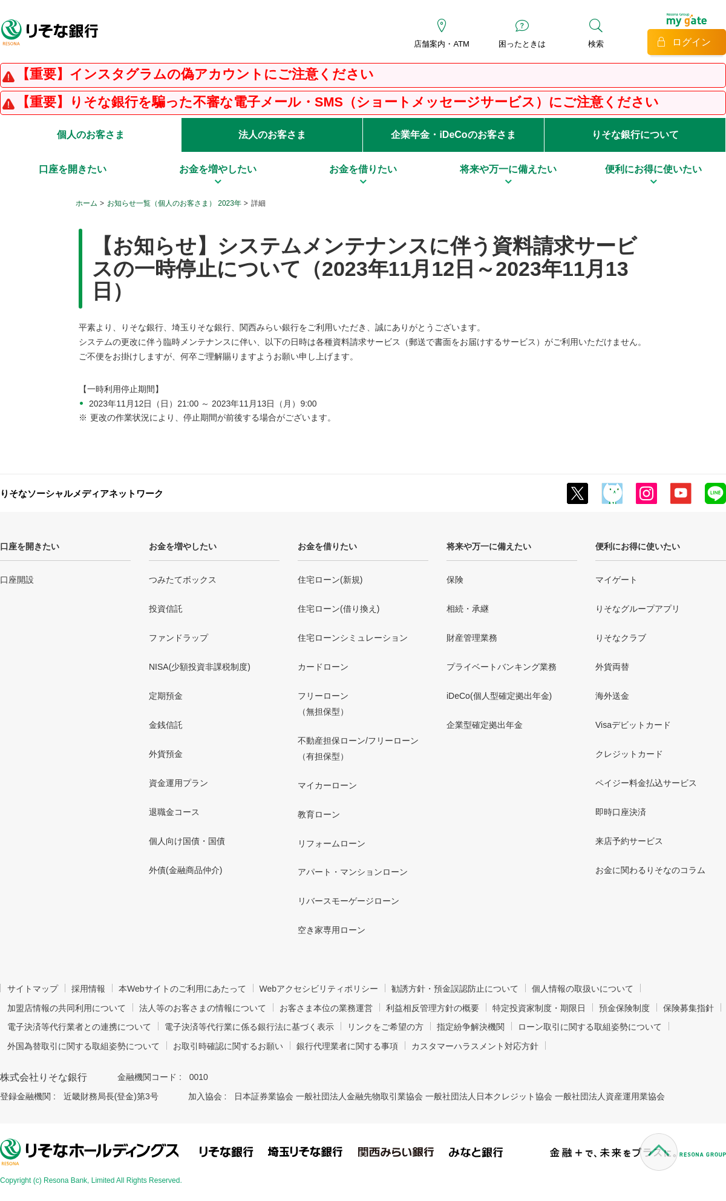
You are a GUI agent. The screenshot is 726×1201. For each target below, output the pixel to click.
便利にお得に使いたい (637, 546)
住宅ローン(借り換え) (338, 609)
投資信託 (166, 609)
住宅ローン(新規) (330, 579)
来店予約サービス (629, 841)
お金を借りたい (327, 546)
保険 (454, 579)
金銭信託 (166, 725)
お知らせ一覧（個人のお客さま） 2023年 (174, 203)
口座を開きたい (29, 546)
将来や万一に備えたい (488, 546)
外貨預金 (166, 754)
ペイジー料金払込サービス (646, 783)
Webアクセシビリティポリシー (319, 988)
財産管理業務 (471, 638)
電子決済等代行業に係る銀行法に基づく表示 (249, 1027)
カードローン (323, 667)
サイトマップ (32, 988)
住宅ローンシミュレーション (353, 638)
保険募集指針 (688, 1008)
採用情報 (88, 988)
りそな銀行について (635, 134)
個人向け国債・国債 (187, 841)
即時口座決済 (620, 812)
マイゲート (616, 579)
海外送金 (612, 696)
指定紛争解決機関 (471, 1027)
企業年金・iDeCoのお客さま (453, 134)
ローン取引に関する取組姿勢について (590, 1027)
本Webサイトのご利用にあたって (182, 988)
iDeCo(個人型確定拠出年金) (499, 696)
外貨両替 (612, 667)
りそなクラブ (620, 638)
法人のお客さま (272, 134)
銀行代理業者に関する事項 (347, 1046)
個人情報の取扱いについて (582, 988)
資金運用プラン (178, 783)
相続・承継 (467, 609)
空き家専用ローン (331, 930)
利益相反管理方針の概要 (432, 1008)
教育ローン (319, 814)
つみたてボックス (183, 579)
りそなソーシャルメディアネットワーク (81, 493)
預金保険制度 (624, 1008)
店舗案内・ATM (441, 43)
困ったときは (522, 43)
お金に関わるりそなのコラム (650, 870)
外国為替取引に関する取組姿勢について (83, 1046)
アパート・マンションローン (353, 872)
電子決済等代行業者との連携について (79, 1027)
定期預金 (166, 696)
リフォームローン (331, 843)
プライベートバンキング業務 (501, 667)
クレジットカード (629, 754)
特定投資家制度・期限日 (539, 1008)
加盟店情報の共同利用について (66, 1008)
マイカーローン (327, 785)
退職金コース (174, 812)
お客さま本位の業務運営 (326, 1008)
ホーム (86, 203)
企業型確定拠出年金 (484, 725)
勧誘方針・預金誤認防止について (454, 988)
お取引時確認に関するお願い (228, 1046)
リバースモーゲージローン (348, 901)
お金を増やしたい (183, 546)
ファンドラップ (178, 638)
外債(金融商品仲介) (185, 870)
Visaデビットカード (633, 725)
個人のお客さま (91, 134)
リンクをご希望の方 (385, 1027)
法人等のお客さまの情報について (202, 1008)
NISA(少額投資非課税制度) (199, 667)
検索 (596, 43)
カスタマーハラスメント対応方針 (474, 1046)
